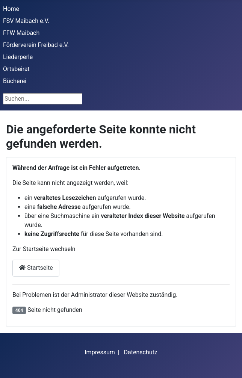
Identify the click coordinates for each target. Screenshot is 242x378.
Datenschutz (140, 352)
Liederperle (18, 56)
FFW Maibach (21, 32)
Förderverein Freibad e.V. (36, 44)
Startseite (36, 267)
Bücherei (14, 81)
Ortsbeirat (16, 69)
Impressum (100, 352)
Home (11, 8)
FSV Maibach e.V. (26, 20)
